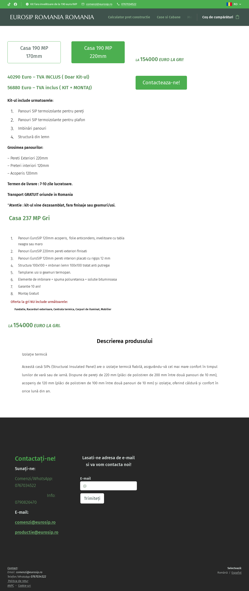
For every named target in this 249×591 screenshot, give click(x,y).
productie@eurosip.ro (36, 532)
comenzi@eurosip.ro (99, 4)
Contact (12, 568)
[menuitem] (130, 17)
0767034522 (128, 4)
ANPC (10, 585)
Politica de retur (18, 580)
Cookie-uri (24, 585)
